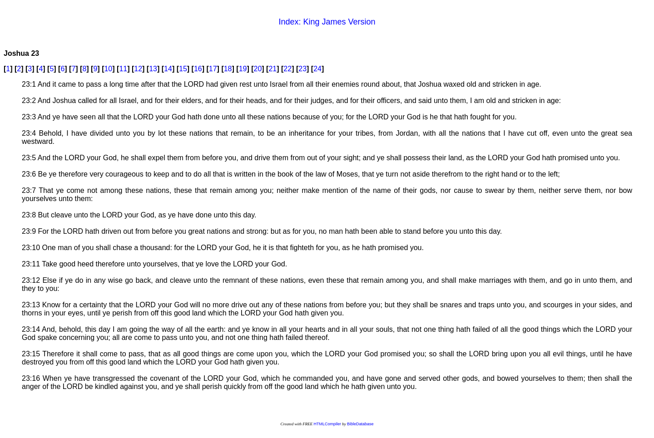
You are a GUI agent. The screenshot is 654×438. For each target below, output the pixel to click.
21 (272, 69)
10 (108, 69)
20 (258, 69)
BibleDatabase (360, 424)
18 (228, 69)
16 (198, 69)
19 (243, 69)
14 (168, 69)
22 (287, 69)
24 (317, 69)
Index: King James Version (326, 21)
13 (153, 69)
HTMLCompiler (327, 424)
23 (302, 69)
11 (123, 69)
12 (138, 69)
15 (183, 69)
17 (213, 69)
